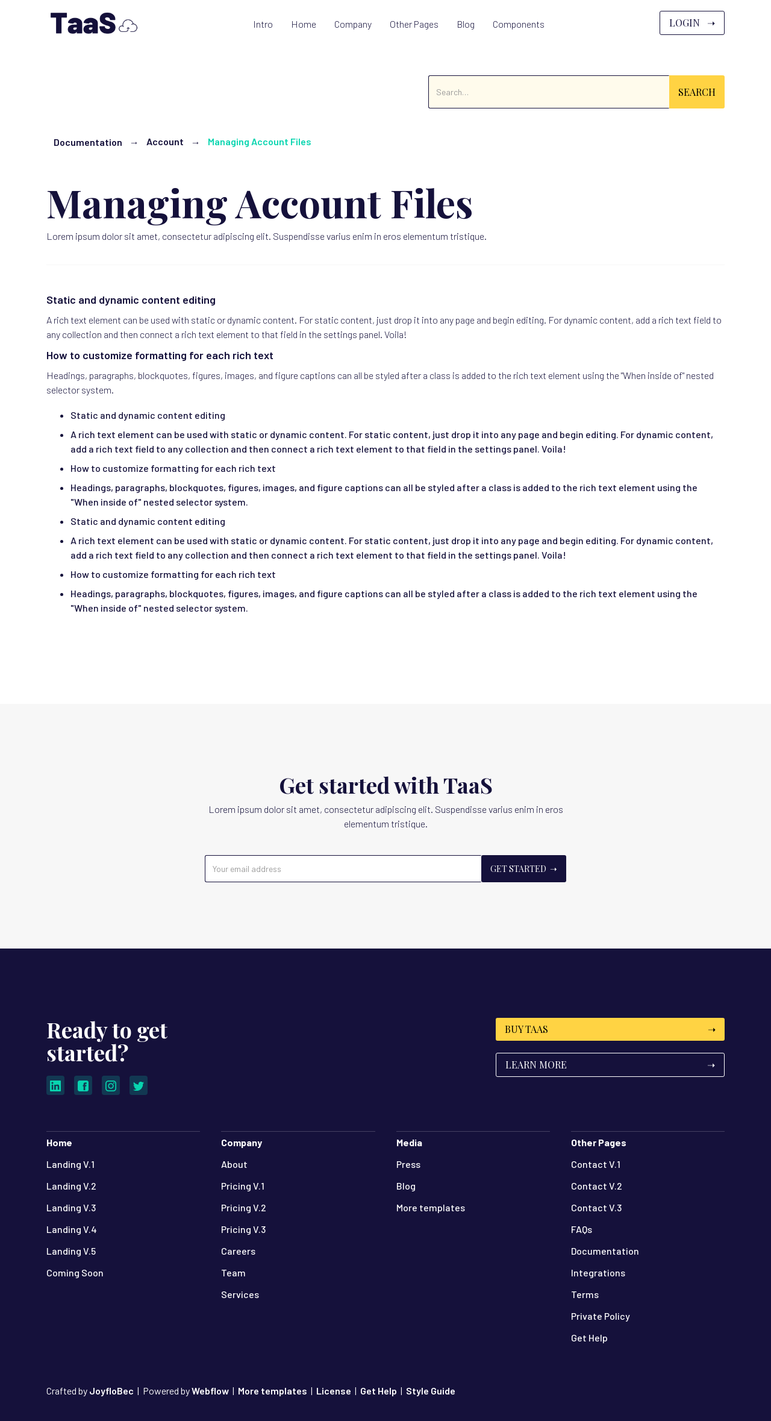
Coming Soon (75, 1272)
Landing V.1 (70, 1164)
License (333, 1390)
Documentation (88, 142)
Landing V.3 (71, 1207)
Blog (406, 1185)
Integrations (598, 1272)
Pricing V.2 (243, 1207)
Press (408, 1164)
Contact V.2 (596, 1185)
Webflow (210, 1390)
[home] (92, 22)
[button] (303, 23)
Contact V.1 (595, 1164)
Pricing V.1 (242, 1185)
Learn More (610, 1064)
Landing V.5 (71, 1250)
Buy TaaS (610, 1029)
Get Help (589, 1337)
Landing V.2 (71, 1185)
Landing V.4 (71, 1229)
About (234, 1164)
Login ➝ (692, 22)
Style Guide (430, 1390)
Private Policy (600, 1316)
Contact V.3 (596, 1207)
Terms (585, 1294)
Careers (238, 1250)
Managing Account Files (259, 141)
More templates (430, 1207)
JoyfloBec (111, 1390)
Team (233, 1272)
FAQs (581, 1229)
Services (240, 1294)
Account (165, 141)
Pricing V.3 (243, 1229)
